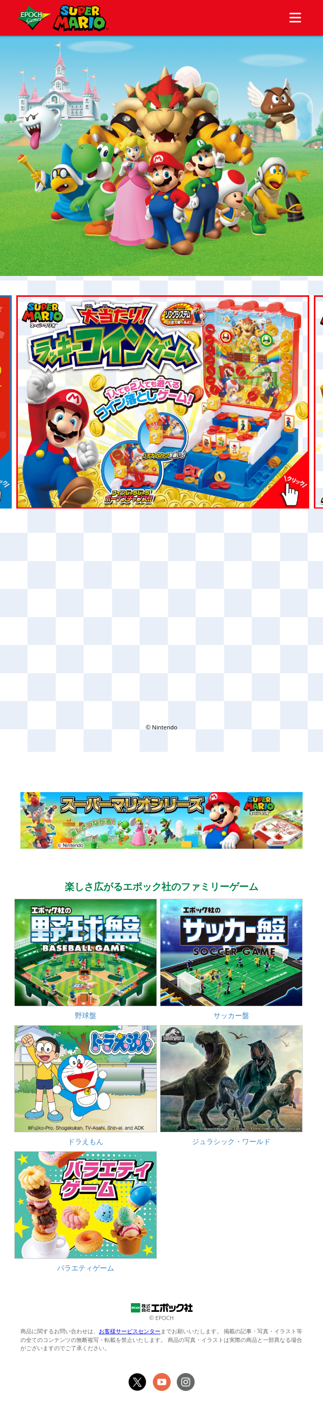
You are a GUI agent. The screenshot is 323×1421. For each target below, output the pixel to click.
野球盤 (85, 1015)
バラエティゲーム (85, 1268)
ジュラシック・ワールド (231, 1141)
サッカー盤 (231, 1015)
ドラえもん (85, 1141)
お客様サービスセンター (129, 1331)
